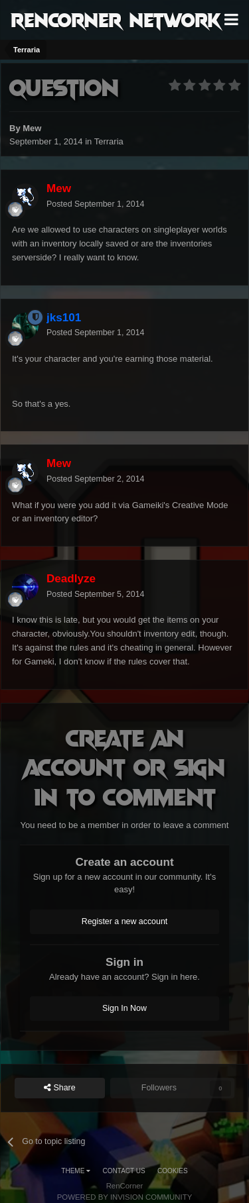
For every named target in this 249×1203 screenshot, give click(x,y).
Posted (95, 204)
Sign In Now (124, 1008)
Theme (75, 1171)
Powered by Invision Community (125, 1197)
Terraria (109, 141)
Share (60, 1088)
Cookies (172, 1171)
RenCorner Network (116, 19)
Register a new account (125, 921)
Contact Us (124, 1171)
